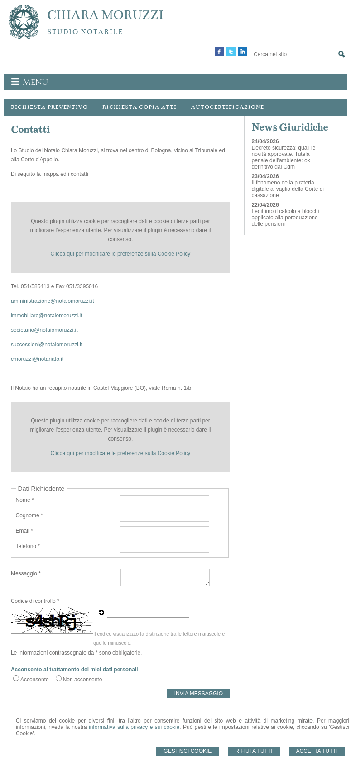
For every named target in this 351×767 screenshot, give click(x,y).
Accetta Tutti (317, 751)
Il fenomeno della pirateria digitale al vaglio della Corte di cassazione (288, 189)
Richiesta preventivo (49, 107)
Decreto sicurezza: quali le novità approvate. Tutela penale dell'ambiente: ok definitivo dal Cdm (284, 157)
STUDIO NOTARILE (85, 32)
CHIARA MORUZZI (105, 15)
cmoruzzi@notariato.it (37, 359)
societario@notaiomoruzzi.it (44, 330)
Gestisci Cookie (187, 751)
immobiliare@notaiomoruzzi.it (46, 315)
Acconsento (34, 679)
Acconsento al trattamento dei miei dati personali (74, 669)
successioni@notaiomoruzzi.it (46, 344)
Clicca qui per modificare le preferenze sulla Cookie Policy (121, 254)
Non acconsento (82, 679)
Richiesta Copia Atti (139, 107)
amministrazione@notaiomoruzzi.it (52, 301)
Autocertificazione (227, 107)
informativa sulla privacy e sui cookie (134, 727)
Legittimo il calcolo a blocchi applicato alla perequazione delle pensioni (285, 217)
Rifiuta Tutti (253, 751)
